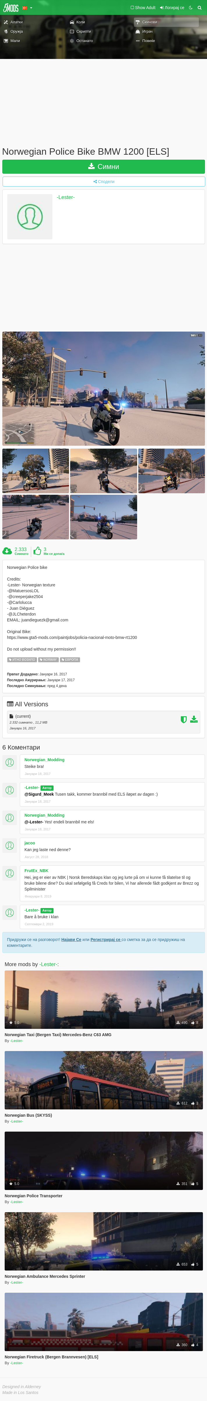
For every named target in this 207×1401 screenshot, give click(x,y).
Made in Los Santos (20, 1392)
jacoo (29, 843)
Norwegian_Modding (44, 759)
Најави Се (71, 939)
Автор (47, 788)
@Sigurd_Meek (39, 794)
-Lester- (66, 197)
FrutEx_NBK (36, 870)
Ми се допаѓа (54, 553)
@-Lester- (33, 822)
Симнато (22, 553)
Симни (103, 166)
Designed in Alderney (21, 1386)
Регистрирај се (106, 939)
